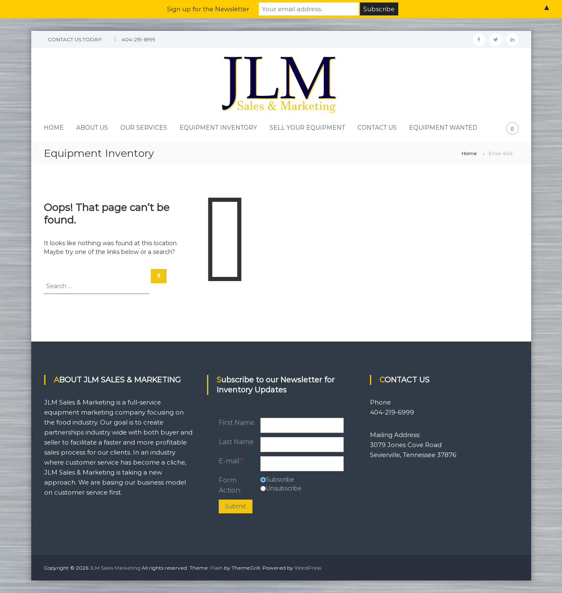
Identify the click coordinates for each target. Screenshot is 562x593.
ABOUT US (92, 127)
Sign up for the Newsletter (208, 9)
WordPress (308, 568)
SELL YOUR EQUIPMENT (307, 127)
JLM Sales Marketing (115, 568)
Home (469, 153)
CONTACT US (377, 127)
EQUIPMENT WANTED (443, 127)
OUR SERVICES (143, 127)
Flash (216, 568)
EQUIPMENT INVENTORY (218, 127)
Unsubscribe (284, 488)
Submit (235, 506)
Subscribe (280, 479)
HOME (54, 127)
